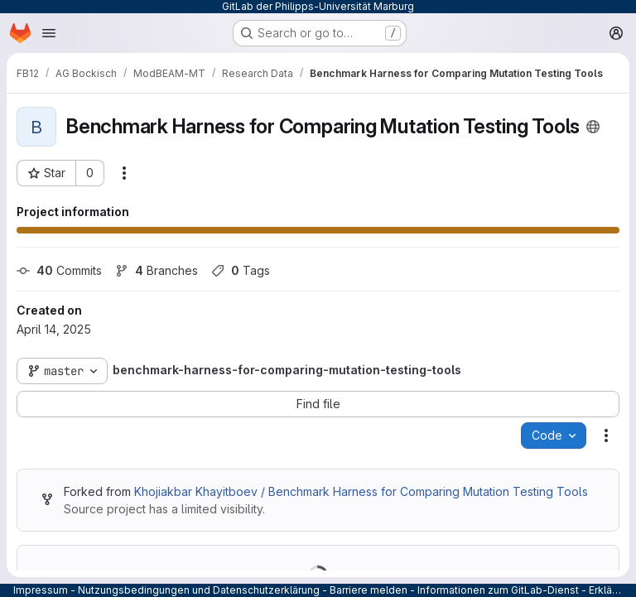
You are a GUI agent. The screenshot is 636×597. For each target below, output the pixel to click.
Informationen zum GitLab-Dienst (498, 590)
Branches (156, 270)
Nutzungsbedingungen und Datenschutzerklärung (199, 590)
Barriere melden (368, 590)
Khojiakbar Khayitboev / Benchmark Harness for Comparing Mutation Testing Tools (361, 491)
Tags (240, 270)
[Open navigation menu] (49, 33)
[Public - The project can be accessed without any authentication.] (593, 126)
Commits (59, 270)
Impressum (40, 590)
